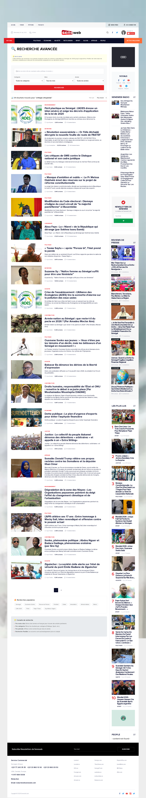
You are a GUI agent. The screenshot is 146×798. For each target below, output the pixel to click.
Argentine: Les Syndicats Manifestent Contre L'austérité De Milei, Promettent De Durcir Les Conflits (128, 161)
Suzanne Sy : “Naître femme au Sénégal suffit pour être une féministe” (72, 273)
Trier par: (91, 98)
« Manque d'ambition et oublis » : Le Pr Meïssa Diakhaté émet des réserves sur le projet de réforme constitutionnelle (72, 180)
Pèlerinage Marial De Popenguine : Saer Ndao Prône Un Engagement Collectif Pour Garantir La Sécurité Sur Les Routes (127, 179)
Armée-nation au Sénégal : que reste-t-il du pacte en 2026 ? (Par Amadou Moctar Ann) (70, 320)
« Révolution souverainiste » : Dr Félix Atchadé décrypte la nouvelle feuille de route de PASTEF (73, 133)
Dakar (64, 604)
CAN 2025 (19, 609)
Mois (46, 77)
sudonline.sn (98, 772)
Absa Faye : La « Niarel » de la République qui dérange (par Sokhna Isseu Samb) (71, 228)
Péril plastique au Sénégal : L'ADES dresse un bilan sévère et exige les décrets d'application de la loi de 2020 (71, 111)
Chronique (48, 223)
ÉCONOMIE (47, 40)
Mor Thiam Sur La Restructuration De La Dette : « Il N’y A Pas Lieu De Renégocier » (123, 266)
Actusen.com (77, 776)
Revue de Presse (44, 604)
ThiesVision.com (99, 764)
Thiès (27, 609)
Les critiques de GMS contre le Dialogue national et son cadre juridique (68, 157)
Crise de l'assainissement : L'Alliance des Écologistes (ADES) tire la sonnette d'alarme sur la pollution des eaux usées (73, 295)
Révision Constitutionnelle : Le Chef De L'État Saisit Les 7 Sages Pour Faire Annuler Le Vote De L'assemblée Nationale (125, 488)
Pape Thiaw (37, 609)
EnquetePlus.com (122, 760)
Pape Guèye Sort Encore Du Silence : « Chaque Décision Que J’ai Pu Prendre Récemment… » (124, 605)
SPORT (78, 40)
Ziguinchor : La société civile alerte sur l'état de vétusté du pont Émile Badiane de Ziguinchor (72, 566)
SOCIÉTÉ (57, 40)
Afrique (47, 455)
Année (77, 77)
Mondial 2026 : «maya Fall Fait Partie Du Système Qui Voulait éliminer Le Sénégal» (124, 520)
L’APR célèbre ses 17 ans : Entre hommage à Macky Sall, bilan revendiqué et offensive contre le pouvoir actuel (73, 519)
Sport (117, 435)
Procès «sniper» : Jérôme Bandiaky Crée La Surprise (125, 458)
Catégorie (17, 77)
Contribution (49, 315)
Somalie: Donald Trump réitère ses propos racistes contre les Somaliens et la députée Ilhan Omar (70, 461)
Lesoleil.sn (77, 764)
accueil (13, 40)
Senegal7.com (98, 768)
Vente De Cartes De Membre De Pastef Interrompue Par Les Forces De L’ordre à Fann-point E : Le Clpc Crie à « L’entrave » (124, 637)
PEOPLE (102, 40)
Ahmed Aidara (85, 604)
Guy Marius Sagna (50, 609)
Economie (48, 411)
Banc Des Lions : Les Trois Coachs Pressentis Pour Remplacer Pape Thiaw (124, 430)
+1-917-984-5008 (18, 775)
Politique (48, 152)
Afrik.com (119, 772)
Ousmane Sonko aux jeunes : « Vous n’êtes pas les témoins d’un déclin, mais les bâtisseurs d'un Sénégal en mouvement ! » (73, 343)
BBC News (120, 768)
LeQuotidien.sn (99, 776)
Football (56, 604)
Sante (118, 677)
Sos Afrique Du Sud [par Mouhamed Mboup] (126, 104)
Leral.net (76, 760)
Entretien (48, 129)
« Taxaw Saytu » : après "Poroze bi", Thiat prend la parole (73, 249)
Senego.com (98, 760)
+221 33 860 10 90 (34, 767)
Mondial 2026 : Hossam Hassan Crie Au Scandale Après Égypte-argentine (125, 700)
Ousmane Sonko (30, 604)
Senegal (18, 604)
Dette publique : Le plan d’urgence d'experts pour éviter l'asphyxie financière (71, 415)
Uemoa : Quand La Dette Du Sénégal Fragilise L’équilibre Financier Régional (122, 360)
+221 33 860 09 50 (50, 767)
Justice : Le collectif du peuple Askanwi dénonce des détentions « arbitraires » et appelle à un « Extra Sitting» (69, 437)
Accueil (13, 25)
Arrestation (73, 604)
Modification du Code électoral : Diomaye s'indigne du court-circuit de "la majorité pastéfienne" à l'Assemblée (69, 204)
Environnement (50, 105)
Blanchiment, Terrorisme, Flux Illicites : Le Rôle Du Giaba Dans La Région (121, 296)
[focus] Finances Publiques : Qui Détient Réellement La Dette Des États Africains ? (122, 389)
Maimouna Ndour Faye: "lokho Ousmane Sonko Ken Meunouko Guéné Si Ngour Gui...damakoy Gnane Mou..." (127, 117)
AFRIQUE (94, 40)
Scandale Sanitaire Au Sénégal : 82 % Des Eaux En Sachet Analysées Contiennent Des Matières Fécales (125, 670)
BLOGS (85, 40)
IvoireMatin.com (121, 764)
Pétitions (31, 25)
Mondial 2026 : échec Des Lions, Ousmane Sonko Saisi (124, 548)
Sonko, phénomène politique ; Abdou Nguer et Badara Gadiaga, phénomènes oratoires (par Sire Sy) (72, 543)
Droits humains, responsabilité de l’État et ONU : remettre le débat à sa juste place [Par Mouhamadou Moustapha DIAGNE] (72, 389)
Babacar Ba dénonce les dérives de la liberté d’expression (71, 366)
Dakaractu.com (99, 780)
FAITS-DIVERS (68, 40)
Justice (47, 431)
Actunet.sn (77, 780)
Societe (47, 289)
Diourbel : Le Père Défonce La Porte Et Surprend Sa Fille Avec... (125, 575)
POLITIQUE (37, 40)
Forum (22, 25)
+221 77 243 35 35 (18, 767)
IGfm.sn (76, 768)
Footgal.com (77, 772)
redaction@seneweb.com (26, 783)
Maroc (95, 604)
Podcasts (41, 25)
